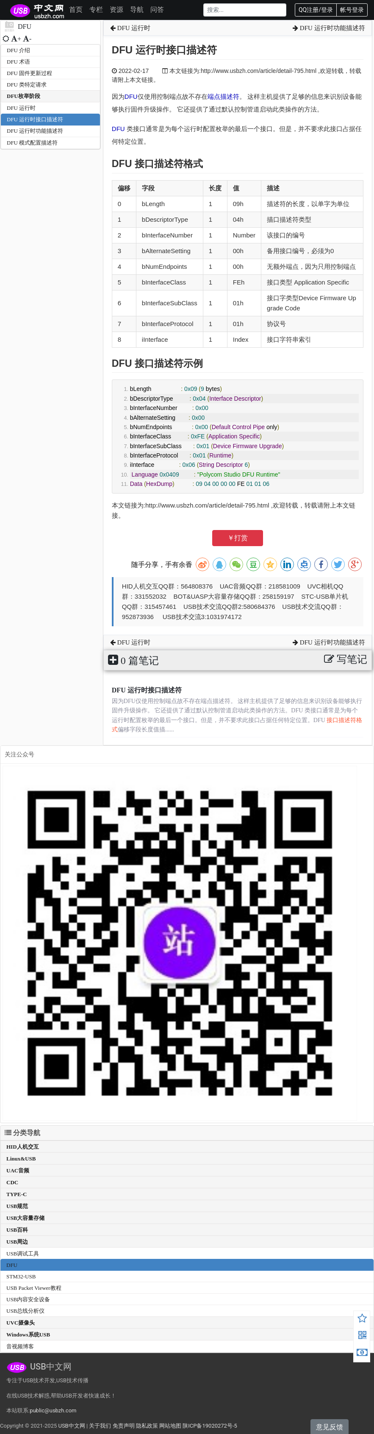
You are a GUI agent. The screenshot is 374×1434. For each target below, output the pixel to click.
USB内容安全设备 (28, 1299)
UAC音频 (17, 1170)
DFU (131, 96)
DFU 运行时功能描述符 (35, 131)
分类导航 (22, 1132)
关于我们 (100, 1426)
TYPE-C (16, 1194)
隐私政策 (147, 1426)
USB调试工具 (22, 1253)
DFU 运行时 (21, 108)
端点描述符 (223, 96)
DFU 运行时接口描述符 (35, 119)
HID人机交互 (22, 1147)
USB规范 (17, 1206)
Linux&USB (21, 1158)
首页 (76, 10)
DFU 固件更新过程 (29, 73)
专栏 (96, 10)
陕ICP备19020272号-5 (210, 1426)
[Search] (244, 10)
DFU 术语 (18, 62)
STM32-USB (21, 1276)
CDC (12, 1182)
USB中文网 (71, 1426)
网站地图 (170, 1426)
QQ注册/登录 (316, 9)
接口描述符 (159, 163)
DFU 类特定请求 (27, 84)
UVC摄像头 (20, 1323)
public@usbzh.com (53, 1410)
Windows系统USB (28, 1334)
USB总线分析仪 (25, 1311)
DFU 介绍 (18, 50)
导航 (137, 10)
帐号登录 (352, 9)
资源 (116, 10)
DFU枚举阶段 (23, 96)
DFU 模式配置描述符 (32, 142)
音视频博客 (20, 1346)
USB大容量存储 (25, 1218)
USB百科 (17, 1230)
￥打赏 (237, 537)
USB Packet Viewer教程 (33, 1288)
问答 (157, 10)
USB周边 (17, 1242)
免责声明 (124, 1426)
